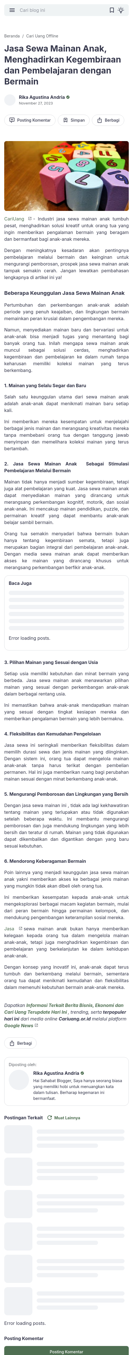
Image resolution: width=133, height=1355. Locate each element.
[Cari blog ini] (61, 10)
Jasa (10, 928)
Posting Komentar (30, 120)
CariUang (15, 219)
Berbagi (108, 120)
